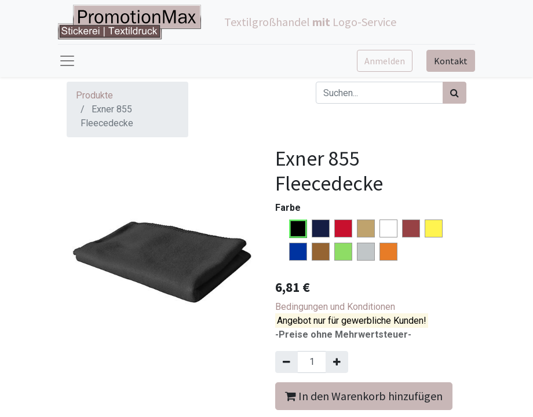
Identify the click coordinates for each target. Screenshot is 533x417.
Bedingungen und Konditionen (335, 306)
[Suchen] (454, 93)
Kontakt (451, 61)
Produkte (94, 95)
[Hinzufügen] (337, 362)
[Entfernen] (286, 362)
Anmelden (384, 61)
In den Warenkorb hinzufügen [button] (364, 396)
